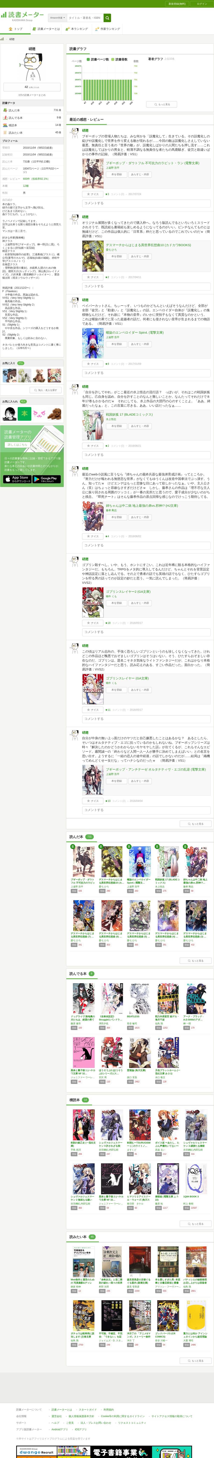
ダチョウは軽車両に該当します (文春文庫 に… (82, 1336)
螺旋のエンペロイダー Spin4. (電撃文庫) (135, 332)
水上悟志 (111, 419)
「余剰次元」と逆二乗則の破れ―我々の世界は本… (110, 1282)
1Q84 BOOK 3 (191, 1196)
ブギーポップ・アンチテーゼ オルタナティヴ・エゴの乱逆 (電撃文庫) (156, 769)
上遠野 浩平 (112, 167)
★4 (107, 536)
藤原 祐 (159, 1203)
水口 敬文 (160, 1077)
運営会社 (57, 1416)
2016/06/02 (134, 536)
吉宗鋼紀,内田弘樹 (108, 1149)
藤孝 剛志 (111, 510)
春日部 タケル (135, 1203)
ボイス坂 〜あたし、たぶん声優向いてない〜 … (167, 1145)
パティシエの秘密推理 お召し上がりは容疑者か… (195, 1282)
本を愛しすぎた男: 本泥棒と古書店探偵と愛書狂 (167, 1282)
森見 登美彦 (133, 1286)
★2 (107, 277)
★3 (107, 194)
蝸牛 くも (111, 596)
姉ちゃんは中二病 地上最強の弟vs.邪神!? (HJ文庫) (142, 505)
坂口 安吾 (132, 1077)
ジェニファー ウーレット (84, 1077)
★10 (107, 800)
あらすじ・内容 (140, 174)
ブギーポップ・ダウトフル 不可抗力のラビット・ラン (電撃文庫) (152, 163)
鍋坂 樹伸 (76, 1286)
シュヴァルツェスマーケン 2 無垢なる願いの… (82, 1199)
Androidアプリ (60, 1429)
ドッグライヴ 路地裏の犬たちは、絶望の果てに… (83, 1019)
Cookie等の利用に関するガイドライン (123, 1416)
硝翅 (85, 130)
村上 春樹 (188, 1203)
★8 (107, 363)
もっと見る (162, 104)
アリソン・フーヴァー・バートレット (168, 1286)
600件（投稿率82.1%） (36, 178)
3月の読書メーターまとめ (31, 95)
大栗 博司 (188, 1340)
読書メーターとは (62, 1409)
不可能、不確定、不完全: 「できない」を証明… (110, 1336)
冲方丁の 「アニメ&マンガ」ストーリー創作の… (138, 1336)
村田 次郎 (104, 1286)
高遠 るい (160, 1149)
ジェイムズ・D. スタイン (112, 1340)
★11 (107, 709)
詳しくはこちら (17, 444)
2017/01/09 (134, 364)
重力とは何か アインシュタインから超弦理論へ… (195, 1336)
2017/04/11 (134, 277)
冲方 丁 (131, 1340)
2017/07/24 (134, 194)
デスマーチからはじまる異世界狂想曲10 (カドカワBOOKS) (148, 245)
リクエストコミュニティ (132, 1423)
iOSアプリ (81, 1429)
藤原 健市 (76, 1023)
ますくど (131, 1149)
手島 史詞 (76, 1149)
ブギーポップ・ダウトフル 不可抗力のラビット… (83, 882)
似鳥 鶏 (159, 1023)
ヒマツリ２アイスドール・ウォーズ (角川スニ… (138, 1199)
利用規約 (109, 1409)
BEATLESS (133, 1016)
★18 (107, 622)
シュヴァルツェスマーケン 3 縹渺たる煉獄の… (195, 1145)
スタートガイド (88, 1409)
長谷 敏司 (132, 1023)
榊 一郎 (187, 1023)
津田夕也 (103, 1023)
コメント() (117, 194)
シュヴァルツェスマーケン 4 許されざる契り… (110, 1145)
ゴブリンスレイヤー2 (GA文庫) (128, 591)
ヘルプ (55, 1423)
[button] (107, 18)
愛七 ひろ (111, 249)
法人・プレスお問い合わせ (96, 1423)
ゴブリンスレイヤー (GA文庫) (127, 678)
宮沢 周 (103, 1077)
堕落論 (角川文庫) (136, 1070)
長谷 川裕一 (161, 1340)
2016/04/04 (136, 801)
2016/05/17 (136, 623)
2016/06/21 (134, 446)
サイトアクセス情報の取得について (172, 1416)
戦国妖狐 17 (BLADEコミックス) (129, 414)
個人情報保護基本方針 (81, 1416)
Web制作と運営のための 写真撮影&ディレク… (82, 1282)
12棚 (25, 185)
